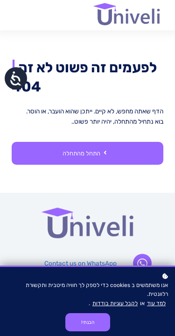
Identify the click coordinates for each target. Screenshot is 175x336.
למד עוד (156, 303)
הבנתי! (87, 322)
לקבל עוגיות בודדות (115, 303)
